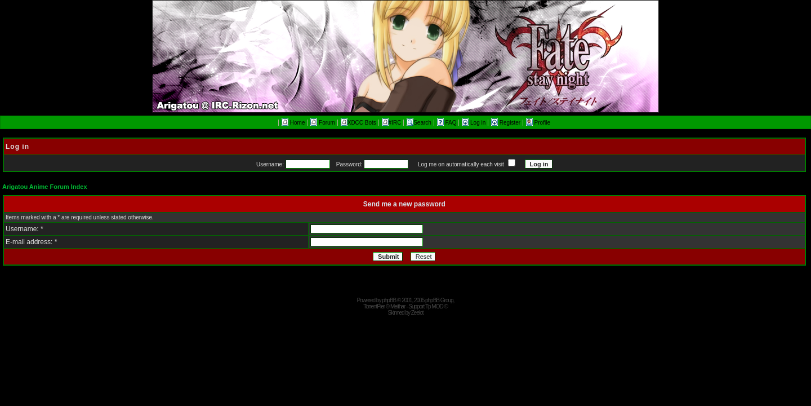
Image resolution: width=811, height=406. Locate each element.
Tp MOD (434, 306)
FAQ (447, 123)
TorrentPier (374, 306)
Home (293, 123)
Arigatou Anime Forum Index (44, 186)
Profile (538, 123)
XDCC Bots (358, 123)
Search (419, 123)
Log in (474, 123)
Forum (322, 123)
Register (506, 123)
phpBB (389, 300)
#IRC (392, 123)
